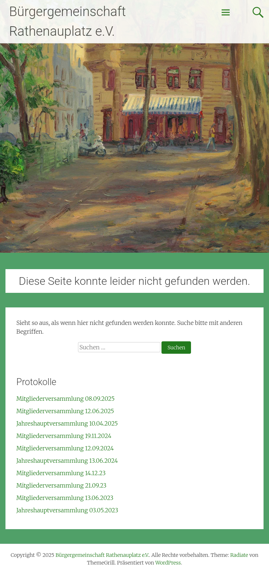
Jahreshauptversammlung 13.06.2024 (67, 460)
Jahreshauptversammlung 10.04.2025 (67, 423)
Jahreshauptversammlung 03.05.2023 (67, 510)
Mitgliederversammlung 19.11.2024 (64, 435)
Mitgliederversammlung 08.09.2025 (65, 398)
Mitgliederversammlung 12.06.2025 (65, 411)
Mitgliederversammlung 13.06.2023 (64, 497)
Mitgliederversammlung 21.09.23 (61, 485)
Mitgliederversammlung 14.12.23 (61, 473)
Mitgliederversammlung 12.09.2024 (65, 448)
